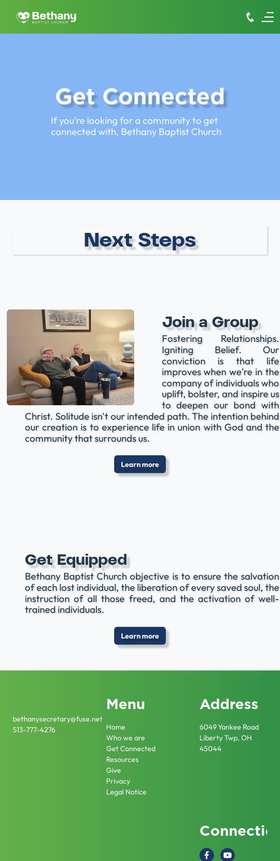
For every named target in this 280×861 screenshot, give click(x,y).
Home (115, 722)
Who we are (125, 733)
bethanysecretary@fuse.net (58, 714)
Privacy (118, 776)
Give (113, 765)
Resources (122, 755)
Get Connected (130, 744)
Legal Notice (126, 787)
